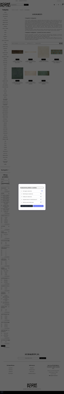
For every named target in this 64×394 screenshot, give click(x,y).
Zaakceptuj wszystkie (38, 206)
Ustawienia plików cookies (28, 187)
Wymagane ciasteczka (27, 191)
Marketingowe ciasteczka (28, 193)
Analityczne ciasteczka (27, 196)
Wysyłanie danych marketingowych (30, 199)
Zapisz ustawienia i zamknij (26, 206)
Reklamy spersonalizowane (28, 202)
